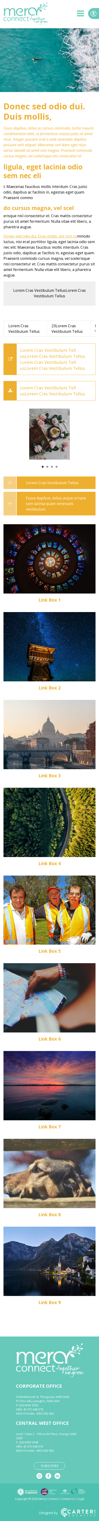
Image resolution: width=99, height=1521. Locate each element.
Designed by (67, 1513)
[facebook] (48, 1476)
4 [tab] (56, 467)
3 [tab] (52, 467)
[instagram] (39, 1476)
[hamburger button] (80, 14)
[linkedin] (57, 1476)
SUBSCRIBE (49, 1466)
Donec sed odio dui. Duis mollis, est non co (40, 236)
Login (80, 1499)
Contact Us (68, 1499)
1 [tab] (42, 467)
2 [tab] (47, 467)
